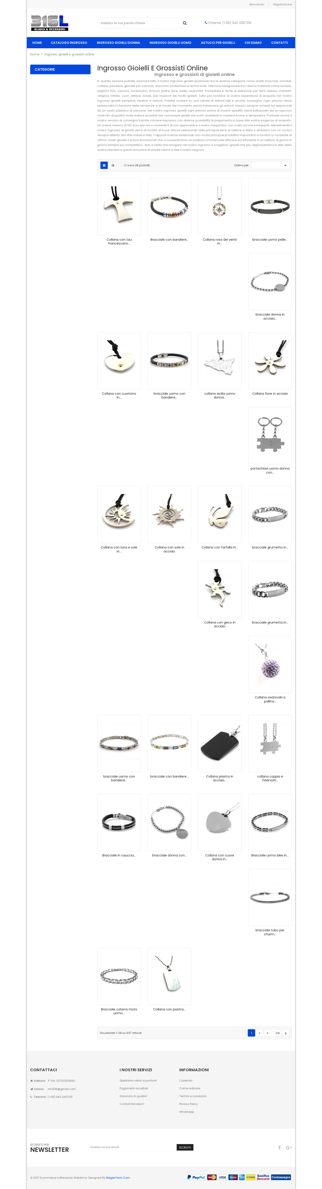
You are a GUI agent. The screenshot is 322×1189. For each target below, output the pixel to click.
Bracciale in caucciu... (119, 855)
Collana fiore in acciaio (270, 393)
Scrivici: (37, 1089)
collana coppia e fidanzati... (270, 778)
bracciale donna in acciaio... (270, 316)
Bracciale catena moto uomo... (119, 1011)
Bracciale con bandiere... (169, 239)
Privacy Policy (188, 1104)
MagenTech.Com (118, 1178)
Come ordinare (189, 1088)
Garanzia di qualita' (133, 1096)
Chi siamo (253, 42)
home (37, 42)
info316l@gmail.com (62, 1089)
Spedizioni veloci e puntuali (138, 1080)
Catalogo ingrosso (69, 42)
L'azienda (185, 1080)
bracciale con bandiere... (169, 776)
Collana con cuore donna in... (219, 857)
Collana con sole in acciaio (169, 549)
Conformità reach (132, 1104)
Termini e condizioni (193, 1096)
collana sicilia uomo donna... (219, 395)
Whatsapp (186, 1112)
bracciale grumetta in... (270, 547)
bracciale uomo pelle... (270, 239)
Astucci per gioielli (218, 42)
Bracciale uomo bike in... (270, 855)
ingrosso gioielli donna (118, 42)
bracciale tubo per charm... (270, 932)
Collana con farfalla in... (219, 547)
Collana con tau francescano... (119, 241)
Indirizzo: (38, 1081)
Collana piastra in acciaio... (219, 778)
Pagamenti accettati (134, 1088)
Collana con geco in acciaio (219, 624)
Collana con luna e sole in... (119, 549)
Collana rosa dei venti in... (220, 241)
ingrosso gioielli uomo (170, 42)
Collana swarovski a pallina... (270, 699)
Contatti (279, 42)
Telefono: (38, 1096)
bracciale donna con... (169, 855)
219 (277, 1033)
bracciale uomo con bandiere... (169, 395)
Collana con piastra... (169, 1009)
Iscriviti (185, 1147)
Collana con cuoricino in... (119, 395)
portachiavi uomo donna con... (270, 470)
